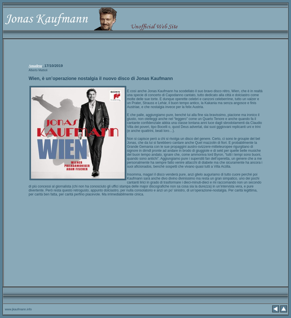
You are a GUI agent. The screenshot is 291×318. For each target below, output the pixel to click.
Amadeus (35, 66)
